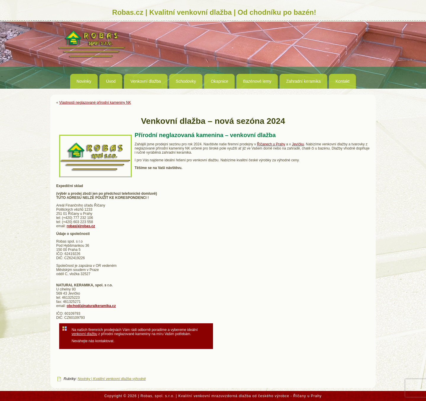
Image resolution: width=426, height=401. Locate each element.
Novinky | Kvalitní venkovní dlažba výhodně (112, 379)
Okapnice (219, 81)
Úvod (111, 81)
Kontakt (342, 81)
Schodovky (186, 81)
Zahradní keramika (303, 81)
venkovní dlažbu (84, 334)
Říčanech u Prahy (271, 144)
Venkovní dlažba (145, 81)
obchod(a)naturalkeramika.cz (91, 306)
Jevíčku (298, 144)
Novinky (84, 81)
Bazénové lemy (257, 81)
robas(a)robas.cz (81, 226)
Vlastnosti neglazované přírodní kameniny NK (95, 102)
